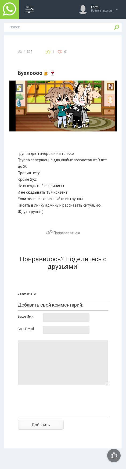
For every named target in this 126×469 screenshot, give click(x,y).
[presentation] (58, 410)
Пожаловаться (63, 233)
